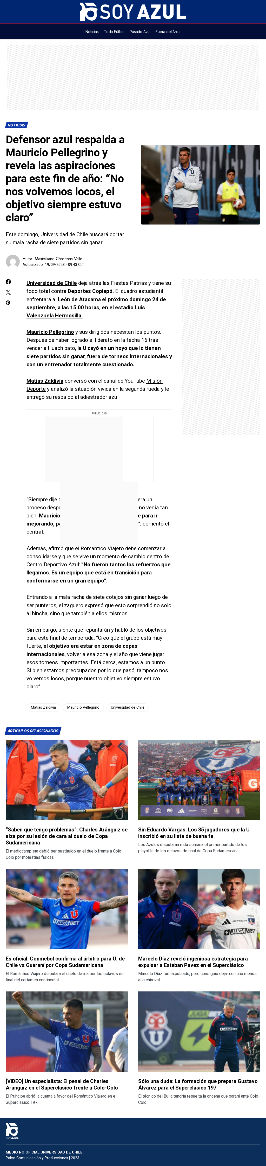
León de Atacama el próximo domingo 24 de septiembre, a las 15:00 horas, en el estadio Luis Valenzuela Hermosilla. (96, 307)
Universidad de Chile (51, 283)
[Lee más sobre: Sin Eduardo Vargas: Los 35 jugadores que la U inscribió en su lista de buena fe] (199, 780)
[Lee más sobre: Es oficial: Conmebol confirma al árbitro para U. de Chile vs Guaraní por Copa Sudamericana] (67, 909)
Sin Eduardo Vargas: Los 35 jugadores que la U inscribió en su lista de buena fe (194, 833)
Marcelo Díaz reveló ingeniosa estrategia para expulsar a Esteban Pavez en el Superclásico (193, 962)
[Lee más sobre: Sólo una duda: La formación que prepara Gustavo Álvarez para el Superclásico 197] (199, 1031)
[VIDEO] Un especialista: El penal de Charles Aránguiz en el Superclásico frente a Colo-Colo (62, 1084)
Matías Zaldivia (44, 381)
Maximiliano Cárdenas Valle (58, 259)
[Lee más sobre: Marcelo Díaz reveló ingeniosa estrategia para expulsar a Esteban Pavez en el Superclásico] (199, 909)
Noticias (16, 125)
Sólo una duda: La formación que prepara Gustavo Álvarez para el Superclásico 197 (198, 1084)
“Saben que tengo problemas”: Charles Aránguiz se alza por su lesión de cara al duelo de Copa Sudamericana (67, 836)
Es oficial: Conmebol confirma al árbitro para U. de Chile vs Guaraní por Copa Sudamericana (65, 962)
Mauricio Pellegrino (50, 332)
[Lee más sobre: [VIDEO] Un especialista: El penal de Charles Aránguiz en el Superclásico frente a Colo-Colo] (67, 1031)
